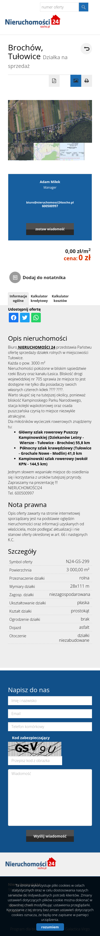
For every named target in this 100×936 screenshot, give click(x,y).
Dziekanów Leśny (65, 437)
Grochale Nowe (35, 453)
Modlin (58, 453)
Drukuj (86, 81)
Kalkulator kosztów (60, 298)
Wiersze (27, 442)
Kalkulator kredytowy (39, 298)
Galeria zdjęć (75, 81)
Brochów (65, 442)
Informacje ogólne (18, 298)
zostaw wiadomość (50, 229)
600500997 (50, 206)
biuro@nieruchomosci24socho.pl (50, 202)
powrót (86, 48)
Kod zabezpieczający (31, 737)
